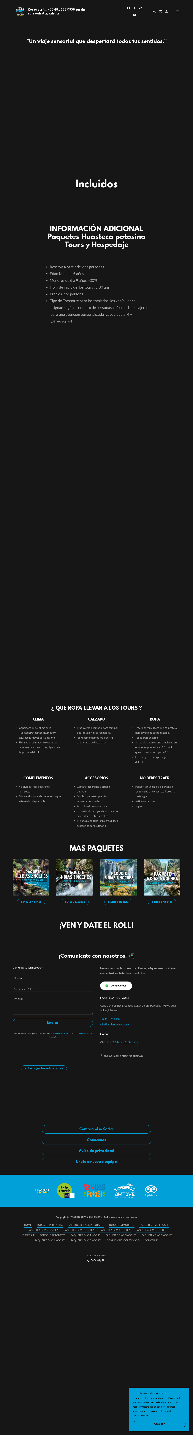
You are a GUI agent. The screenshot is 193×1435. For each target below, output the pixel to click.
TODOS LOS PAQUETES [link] (121, 1316)
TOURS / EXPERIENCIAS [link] (50, 1316)
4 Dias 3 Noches (74, 993)
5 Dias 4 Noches (118, 993)
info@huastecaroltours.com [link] (114, 1115)
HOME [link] (28, 1316)
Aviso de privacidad (96, 1242)
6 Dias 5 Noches (162, 993)
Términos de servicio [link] (84, 1125)
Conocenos (96, 1232)
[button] (166, 18)
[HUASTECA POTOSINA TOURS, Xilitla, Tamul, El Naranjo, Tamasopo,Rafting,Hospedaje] (96, 3)
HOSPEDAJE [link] (28, 1326)
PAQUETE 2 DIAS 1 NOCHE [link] (154, 1316)
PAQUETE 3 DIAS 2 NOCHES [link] (43, 1321)
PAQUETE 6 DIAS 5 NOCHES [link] (86, 1331)
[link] (20, 18)
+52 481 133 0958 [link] (61, 16)
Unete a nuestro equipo (96, 1253)
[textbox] (53, 1068)
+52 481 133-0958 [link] (110, 1110)
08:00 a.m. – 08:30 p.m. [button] (123, 1133)
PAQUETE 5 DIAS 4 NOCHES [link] (115, 1321)
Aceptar (159, 1424)
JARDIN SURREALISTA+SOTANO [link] (85, 1316)
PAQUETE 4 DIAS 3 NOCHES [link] (79, 1321)
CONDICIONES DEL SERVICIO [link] (123, 1331)
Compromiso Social (96, 1221)
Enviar (53, 1114)
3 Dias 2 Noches (31, 993)
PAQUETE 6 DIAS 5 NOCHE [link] (150, 1321)
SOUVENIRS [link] (151, 1331)
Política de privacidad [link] (63, 1125)
